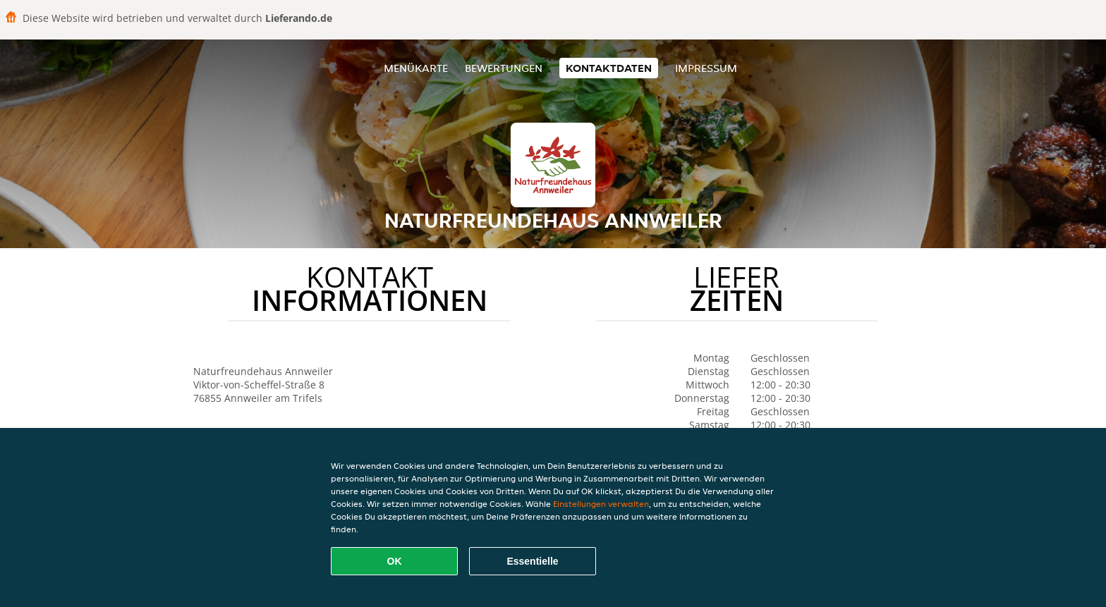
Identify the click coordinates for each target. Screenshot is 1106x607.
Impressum (706, 68)
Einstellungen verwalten (601, 503)
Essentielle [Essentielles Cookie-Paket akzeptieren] (532, 561)
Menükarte (416, 68)
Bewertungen (503, 68)
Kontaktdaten (609, 68)
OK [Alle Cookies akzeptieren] (394, 561)
